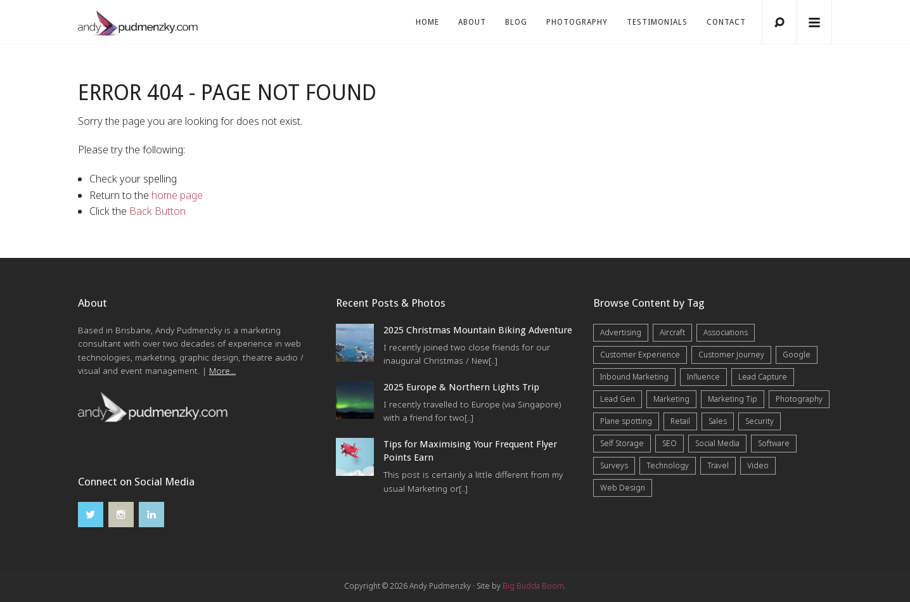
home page (177, 195)
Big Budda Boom (533, 585)
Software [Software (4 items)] (774, 443)
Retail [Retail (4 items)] (680, 421)
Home (427, 22)
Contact (726, 22)
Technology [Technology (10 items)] (667, 465)
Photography (577, 22)
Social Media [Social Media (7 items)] (717, 443)
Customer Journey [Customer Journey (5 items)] (731, 354)
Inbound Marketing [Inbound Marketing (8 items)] (634, 376)
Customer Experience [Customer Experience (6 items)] (640, 354)
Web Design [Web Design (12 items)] (622, 487)
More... (222, 370)
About (472, 22)
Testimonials (657, 22)
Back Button (157, 211)
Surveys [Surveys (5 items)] (614, 465)
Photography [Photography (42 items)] (799, 399)
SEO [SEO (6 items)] (669, 443)
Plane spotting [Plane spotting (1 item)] (626, 421)
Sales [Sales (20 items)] (717, 421)
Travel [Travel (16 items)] (718, 465)
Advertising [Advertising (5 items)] (620, 332)
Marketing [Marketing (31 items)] (671, 399)
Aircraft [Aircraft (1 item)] (672, 332)
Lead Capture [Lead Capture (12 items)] (762, 376)
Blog (516, 22)
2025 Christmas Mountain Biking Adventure (477, 330)
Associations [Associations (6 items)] (725, 332)
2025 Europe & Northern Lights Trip (461, 387)
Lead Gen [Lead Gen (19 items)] (617, 399)
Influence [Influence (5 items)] (703, 376)
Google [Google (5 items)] (797, 354)
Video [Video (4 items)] (758, 465)
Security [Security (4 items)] (759, 421)
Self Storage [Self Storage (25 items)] (622, 443)
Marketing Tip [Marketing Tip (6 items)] (732, 399)
